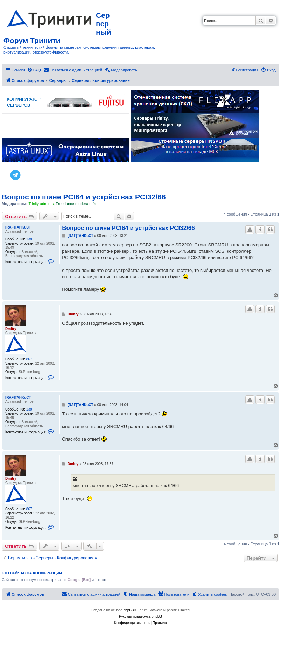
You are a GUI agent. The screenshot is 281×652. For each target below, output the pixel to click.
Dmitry (10, 329)
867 (29, 359)
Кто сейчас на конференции (32, 573)
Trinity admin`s (41, 204)
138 (29, 239)
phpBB (129, 610)
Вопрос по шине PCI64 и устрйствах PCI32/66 (84, 197)
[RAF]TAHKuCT (18, 227)
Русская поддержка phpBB (140, 616)
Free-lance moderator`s (76, 204)
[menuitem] (34, 70)
